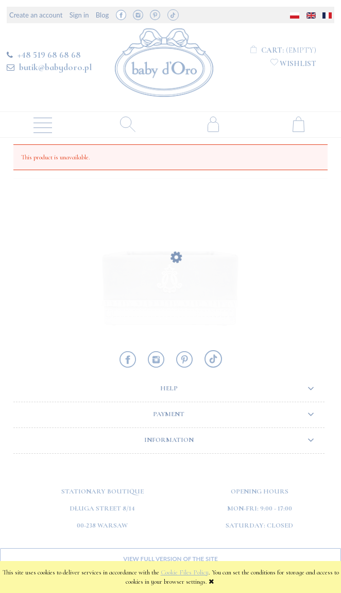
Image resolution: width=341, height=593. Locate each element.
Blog (102, 15)
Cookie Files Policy (185, 572)
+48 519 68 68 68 (49, 54)
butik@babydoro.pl (55, 67)
